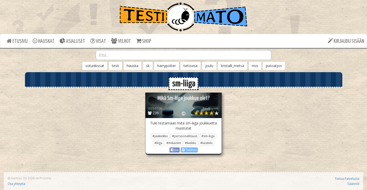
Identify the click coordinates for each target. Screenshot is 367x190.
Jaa (174, 150)
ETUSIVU (17, 41)
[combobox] (183, 55)
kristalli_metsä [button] (232, 65)
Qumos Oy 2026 (21, 178)
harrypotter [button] (166, 65)
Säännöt (353, 184)
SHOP (143, 41)
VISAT (98, 41)
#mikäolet (173, 143)
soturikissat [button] (94, 65)
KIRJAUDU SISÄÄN (346, 41)
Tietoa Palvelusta (347, 178)
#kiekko (190, 143)
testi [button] (115, 65)
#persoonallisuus (184, 136)
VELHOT (121, 41)
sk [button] (148, 65)
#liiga (158, 143)
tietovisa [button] (191, 65)
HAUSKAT (44, 41)
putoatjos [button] (274, 65)
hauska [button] (132, 65)
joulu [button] (209, 65)
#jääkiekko (160, 136)
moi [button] (255, 65)
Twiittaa (189, 150)
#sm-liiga (208, 136)
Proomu (45, 178)
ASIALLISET (72, 41)
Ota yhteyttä (16, 184)
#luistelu (206, 143)
